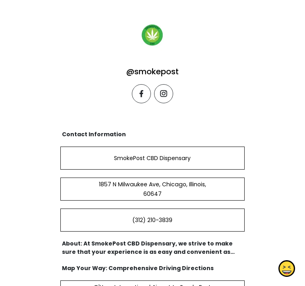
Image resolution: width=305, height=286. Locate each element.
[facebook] (141, 93)
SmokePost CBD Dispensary (152, 158)
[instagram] (163, 93)
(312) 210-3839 (152, 220)
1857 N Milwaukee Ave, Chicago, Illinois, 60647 (152, 189)
